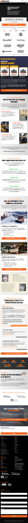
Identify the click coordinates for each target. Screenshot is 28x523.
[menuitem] (7, 439)
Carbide (3, 439)
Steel (2, 440)
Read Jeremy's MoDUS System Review (22, 349)
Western (16, 438)
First (1, 495)
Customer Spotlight (18, 460)
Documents (2, 463)
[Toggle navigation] (26, 3)
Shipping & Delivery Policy (15, 521)
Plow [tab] (10, 30)
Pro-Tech (16, 444)
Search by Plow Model (14, 24)
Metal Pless (17, 445)
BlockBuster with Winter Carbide (16, 86)
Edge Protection (4, 445)
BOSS (16, 439)
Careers (16, 461)
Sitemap (21, 521)
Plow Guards (3, 444)
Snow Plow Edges (4, 438)
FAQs (1, 464)
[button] (26, 1)
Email (2, 501)
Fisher (16, 440)
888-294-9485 (18, 422)
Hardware (2, 454)
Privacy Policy (7, 521)
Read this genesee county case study (19, 325)
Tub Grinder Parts (4, 452)
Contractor (16, 452)
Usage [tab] (16, 30)
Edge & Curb (4, 448)
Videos (2, 462)
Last (1, 499)
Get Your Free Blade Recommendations (14, 419)
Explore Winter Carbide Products (14, 90)
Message (2, 508)
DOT (15, 448)
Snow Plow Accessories (5, 453)
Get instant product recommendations (14, 353)
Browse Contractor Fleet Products (14, 269)
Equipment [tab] (23, 30)
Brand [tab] (4, 30)
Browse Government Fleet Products (14, 238)
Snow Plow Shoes (4, 449)
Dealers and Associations (19, 459)
